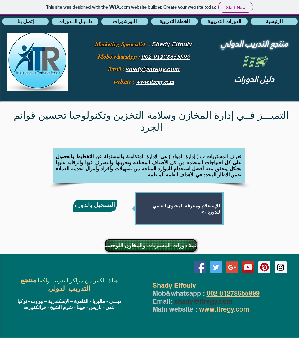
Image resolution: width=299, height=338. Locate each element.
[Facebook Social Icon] (200, 267)
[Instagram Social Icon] (281, 267)
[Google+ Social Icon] (232, 267)
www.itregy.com (224, 309)
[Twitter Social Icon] (216, 267)
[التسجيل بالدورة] (95, 206)
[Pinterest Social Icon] (264, 267)
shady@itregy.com (203, 301)
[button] (25, 21)
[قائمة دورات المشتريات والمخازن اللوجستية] (151, 245)
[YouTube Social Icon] (248, 267)
